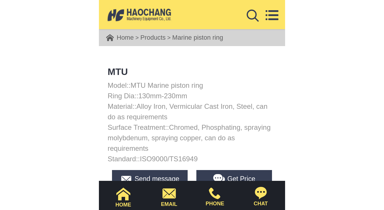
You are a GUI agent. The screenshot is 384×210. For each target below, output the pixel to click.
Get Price (234, 179)
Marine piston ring (197, 37)
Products (153, 37)
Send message (149, 179)
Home (125, 37)
